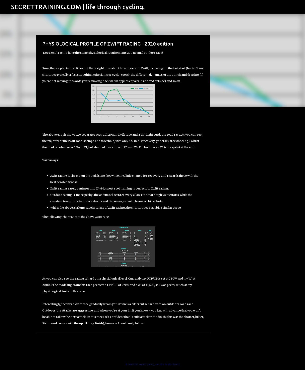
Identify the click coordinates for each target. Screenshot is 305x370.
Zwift (144, 68)
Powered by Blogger (152, 356)
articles (78, 68)
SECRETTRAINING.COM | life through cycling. (78, 6)
